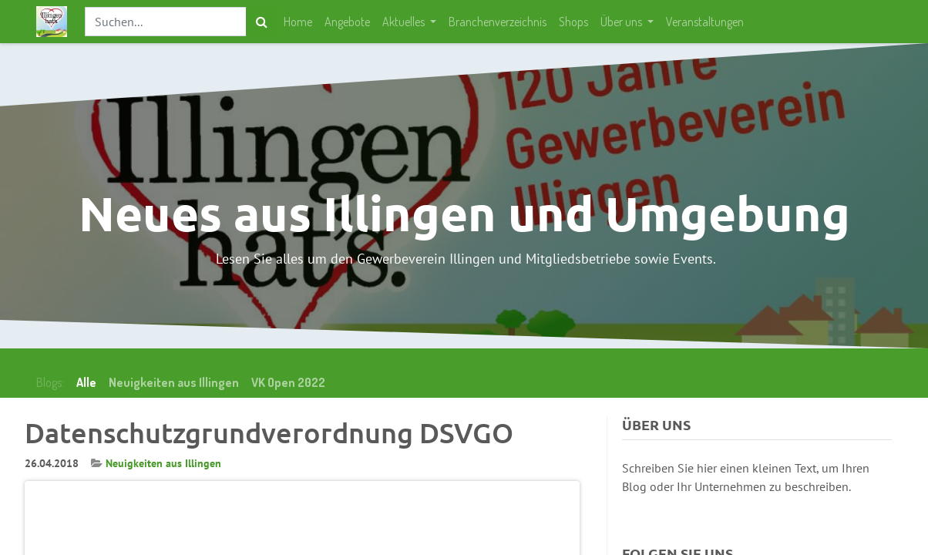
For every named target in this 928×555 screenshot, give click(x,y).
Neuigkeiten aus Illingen (163, 463)
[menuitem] (297, 21)
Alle (86, 382)
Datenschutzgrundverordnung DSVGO (269, 432)
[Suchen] (261, 21)
